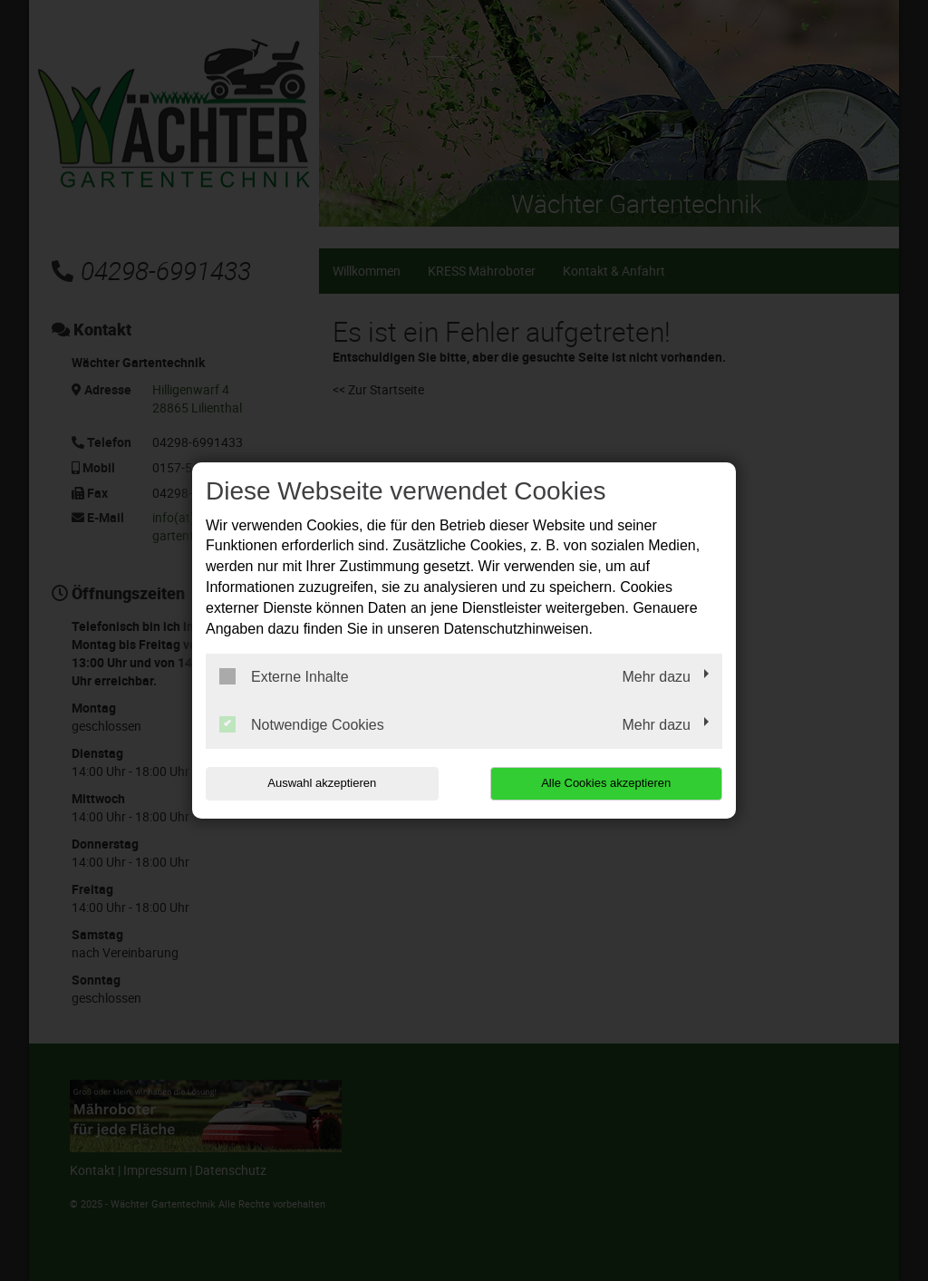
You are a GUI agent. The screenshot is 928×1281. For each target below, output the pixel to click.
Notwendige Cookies (301, 724)
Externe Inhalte (284, 676)
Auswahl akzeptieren (321, 783)
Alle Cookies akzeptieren (606, 783)
